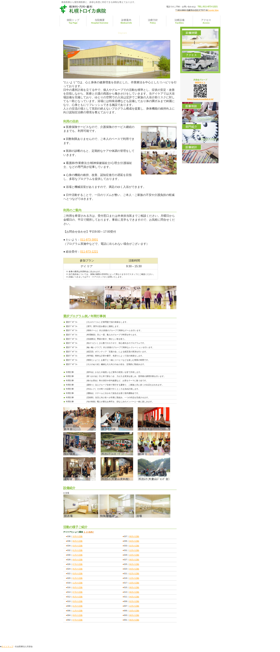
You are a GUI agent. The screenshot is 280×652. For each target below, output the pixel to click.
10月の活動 (77, 536)
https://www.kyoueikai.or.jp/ (200, 99)
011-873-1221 (89, 251)
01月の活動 (77, 550)
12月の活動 (134, 550)
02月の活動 (134, 546)
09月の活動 (77, 560)
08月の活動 (134, 536)
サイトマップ (7, 646)
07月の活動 (77, 564)
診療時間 (200, 39)
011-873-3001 (89, 239)
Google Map (213, 10)
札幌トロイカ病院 (95, 9)
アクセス (200, 61)
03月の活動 (77, 546)
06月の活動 (77, 541)
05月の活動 (77, 569)
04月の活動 (134, 541)
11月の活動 (77, 555)
